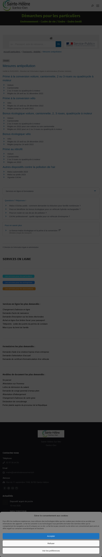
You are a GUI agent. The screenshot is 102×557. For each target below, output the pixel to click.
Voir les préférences (51, 551)
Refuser (51, 543)
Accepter (51, 536)
